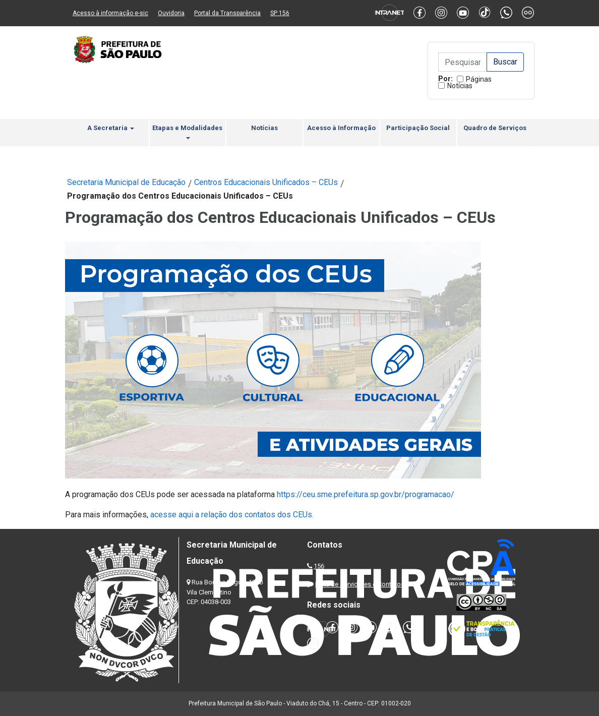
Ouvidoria (171, 13)
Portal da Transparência (227, 13)
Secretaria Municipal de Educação (126, 182)
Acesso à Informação (341, 128)
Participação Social (418, 128)
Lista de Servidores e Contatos (359, 584)
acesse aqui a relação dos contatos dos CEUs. (232, 514)
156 (319, 566)
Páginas (479, 79)
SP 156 (279, 13)
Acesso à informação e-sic (110, 13)
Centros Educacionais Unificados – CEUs (266, 182)
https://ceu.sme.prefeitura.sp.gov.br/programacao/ (364, 494)
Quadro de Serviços (494, 128)
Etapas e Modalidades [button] (187, 131)
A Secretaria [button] (110, 128)
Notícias (459, 86)
